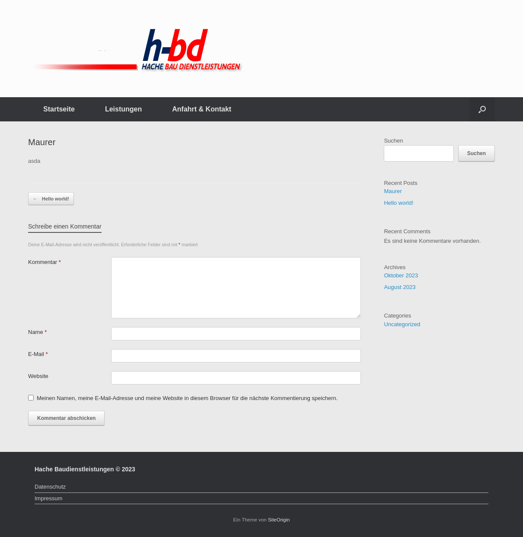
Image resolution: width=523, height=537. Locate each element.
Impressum (48, 498)
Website (38, 376)
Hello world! (51, 199)
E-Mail (38, 354)
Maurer (393, 191)
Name (37, 332)
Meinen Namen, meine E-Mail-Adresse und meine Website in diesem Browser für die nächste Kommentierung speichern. (187, 398)
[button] (482, 109)
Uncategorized (402, 324)
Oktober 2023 (401, 275)
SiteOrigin (279, 519)
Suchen (393, 140)
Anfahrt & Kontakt (201, 109)
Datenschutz (50, 486)
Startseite (59, 109)
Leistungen (123, 109)
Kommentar (44, 262)
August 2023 (399, 287)
